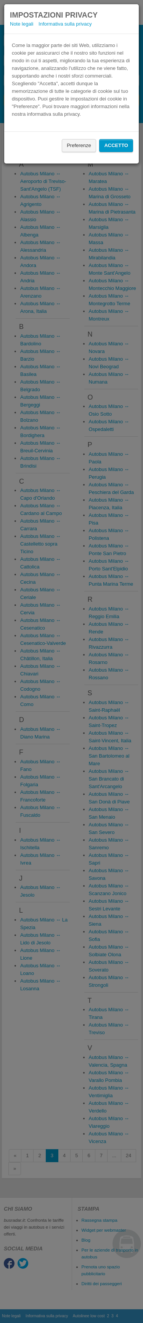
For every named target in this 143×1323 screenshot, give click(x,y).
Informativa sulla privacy (65, 24)
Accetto (116, 145)
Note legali (21, 24)
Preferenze (79, 145)
